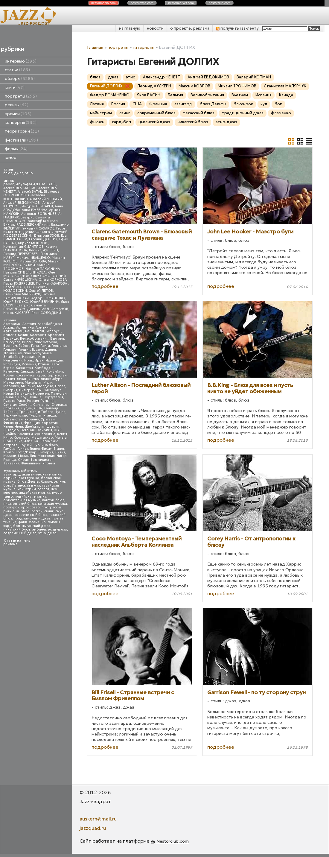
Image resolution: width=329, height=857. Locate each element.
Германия (60, 346)
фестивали (21, 140)
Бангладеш (34, 331)
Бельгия (9, 335)
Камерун (10, 371)
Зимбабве (11, 357)
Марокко (11, 386)
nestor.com (103, 3)
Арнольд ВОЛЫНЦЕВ (39, 214)
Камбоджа (44, 368)
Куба (40, 375)
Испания (29, 364)
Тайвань (10, 412)
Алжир (8, 327)
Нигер (62, 456)
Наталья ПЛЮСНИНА (42, 269)
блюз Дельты (28, 482)
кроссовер (30, 507)
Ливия (60, 452)
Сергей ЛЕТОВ (41, 291)
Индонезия (12, 360)
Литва (34, 379)
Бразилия (56, 335)
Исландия (11, 364)
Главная (95, 47)
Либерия (45, 452)
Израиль (29, 357)
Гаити (45, 346)
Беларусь (53, 331)
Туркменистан (15, 415)
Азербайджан (50, 324)
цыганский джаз (36, 526)
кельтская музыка (52, 504)
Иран (39, 360)
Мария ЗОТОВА (32, 261)
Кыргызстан (57, 375)
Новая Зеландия (17, 394)
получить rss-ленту (237, 28)
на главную (129, 28)
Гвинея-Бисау (41, 449)
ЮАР (58, 430)
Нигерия (10, 390)
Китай (40, 371)
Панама (9, 397)
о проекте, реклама (189, 28)
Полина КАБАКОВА (52, 283)
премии (18, 113)
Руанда (9, 460)
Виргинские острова (39, 342)
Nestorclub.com (172, 841)
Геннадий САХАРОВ (38, 228)
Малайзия (33, 383)
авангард (11, 474)
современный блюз (30, 515)
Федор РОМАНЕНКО (48, 298)
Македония (13, 383)
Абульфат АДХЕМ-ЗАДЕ (36, 184)
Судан (26, 408)
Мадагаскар (42, 438)
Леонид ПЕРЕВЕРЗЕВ (21, 254)
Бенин (23, 335)
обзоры (20, 78)
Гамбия (9, 449)
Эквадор (11, 430)
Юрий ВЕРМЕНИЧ (44, 302)
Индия (43, 357)
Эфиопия (44, 430)
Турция (35, 415)
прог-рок (11, 507)
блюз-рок (49, 482)
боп (6, 485)
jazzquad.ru (93, 828)
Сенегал (10, 405)
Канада (26, 371)
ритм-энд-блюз (16, 511)
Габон (24, 346)
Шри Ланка (12, 441)
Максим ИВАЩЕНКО (33, 258)
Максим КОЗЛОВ (194, 86)
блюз (7, 173)
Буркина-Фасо (45, 445)
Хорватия (50, 423)
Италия (44, 364)
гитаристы (143, 47)
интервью (20, 61)
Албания (31, 441)
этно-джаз (47, 533)
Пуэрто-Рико (14, 401)
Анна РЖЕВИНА (34, 210)
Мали (47, 383)
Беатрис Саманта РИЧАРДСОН (26, 219)
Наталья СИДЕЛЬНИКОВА (24, 272)
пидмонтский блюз (19, 504)
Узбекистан (13, 419)
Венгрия (57, 339)
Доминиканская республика (27, 353)
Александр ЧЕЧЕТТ (161, 77)
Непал (60, 386)
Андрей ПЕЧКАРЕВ (37, 206)
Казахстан (24, 368)
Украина (32, 419)
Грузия (37, 350)
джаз (18, 173)
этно (29, 173)
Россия (33, 401)
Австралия (12, 324)
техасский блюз (198, 113)
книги (15, 87)
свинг (49, 511)
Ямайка (9, 434)
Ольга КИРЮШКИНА (20, 280)
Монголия (46, 456)
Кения (62, 434)
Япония (48, 463)
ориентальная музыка (21, 500)
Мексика (28, 386)
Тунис (60, 412)
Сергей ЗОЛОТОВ (18, 287)
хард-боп (11, 526)
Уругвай (48, 419)
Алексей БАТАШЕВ (33, 192)
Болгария (38, 335)
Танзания (11, 463)
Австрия (29, 324)
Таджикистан (42, 460)
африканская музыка (21, 478)
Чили (19, 426)
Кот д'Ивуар (26, 452)
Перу (22, 397)
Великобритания (34, 339)
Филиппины (31, 463)
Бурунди (10, 339)
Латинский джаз (26, 485)
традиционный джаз (32, 518)
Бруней (25, 445)
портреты (21, 96)
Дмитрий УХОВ (46, 236)
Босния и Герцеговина (36, 434)
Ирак (28, 360)
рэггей (36, 511)
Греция (24, 350)
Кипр (7, 438)
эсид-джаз (57, 529)
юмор (10, 157)
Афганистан (13, 331)
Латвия (9, 379)
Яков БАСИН (148, 95)
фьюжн (54, 522)
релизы (16, 104)
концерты (20, 122)
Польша (35, 397)
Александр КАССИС (19, 188)
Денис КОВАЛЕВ (36, 232)
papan (8, 184)
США (38, 408)
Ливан (22, 379)
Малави (9, 456)
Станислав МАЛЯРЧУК (21, 294)
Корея (8, 375)
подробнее (105, 286)
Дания (50, 350)
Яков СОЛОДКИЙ (46, 313)
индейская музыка (34, 493)
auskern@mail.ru (98, 819)
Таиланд (51, 408)
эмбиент (39, 529)
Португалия (53, 397)
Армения (43, 327)
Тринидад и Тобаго (36, 412)
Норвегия (41, 394)
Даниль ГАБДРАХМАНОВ (47, 309)
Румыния (48, 401)
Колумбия (54, 371)
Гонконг (10, 350)
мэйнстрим (26, 489)
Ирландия (54, 360)
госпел (43, 489)
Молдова (45, 386)
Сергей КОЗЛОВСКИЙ (25, 289)
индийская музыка (30, 497)
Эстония (28, 430)
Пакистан (59, 394)
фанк (22, 522)
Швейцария (35, 426)
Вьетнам (10, 346)
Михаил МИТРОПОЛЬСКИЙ (31, 263)
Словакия (59, 405)
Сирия (23, 460)
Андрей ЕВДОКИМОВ (22, 203)
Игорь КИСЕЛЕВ (16, 313)
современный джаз (19, 533)
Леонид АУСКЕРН (43, 250)
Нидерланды (30, 390)
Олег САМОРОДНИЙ (48, 276)
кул (62, 482)
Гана (35, 346)
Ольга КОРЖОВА (53, 280)
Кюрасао (22, 438)
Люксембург (51, 379)
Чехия (8, 426)
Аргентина (25, 327)
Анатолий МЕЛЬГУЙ (46, 199)
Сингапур (41, 405)
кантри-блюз (53, 500)
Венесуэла (11, 342)
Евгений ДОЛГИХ (43, 239)
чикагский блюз (17, 529)
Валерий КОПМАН (43, 221)
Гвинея (22, 449)
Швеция (53, 426)
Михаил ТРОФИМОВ (237, 86)
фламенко (37, 522)
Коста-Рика (25, 375)
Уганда (49, 415)
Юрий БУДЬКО (15, 302)
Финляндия (12, 423)
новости (155, 28)
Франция (32, 423)
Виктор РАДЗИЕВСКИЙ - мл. (26, 225)
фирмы (16, 148)
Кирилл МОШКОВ (33, 243)
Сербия (25, 405)
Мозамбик (27, 456)
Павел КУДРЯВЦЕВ (18, 283)
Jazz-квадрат (34, 23)
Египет (59, 449)
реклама (10, 544)
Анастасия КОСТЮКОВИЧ (24, 197)
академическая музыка (41, 474)
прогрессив (52, 507)
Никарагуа (52, 390)
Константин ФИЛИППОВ (23, 247)
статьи (17, 69)
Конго (8, 452)
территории (22, 131)
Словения (11, 408)
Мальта (61, 438)
